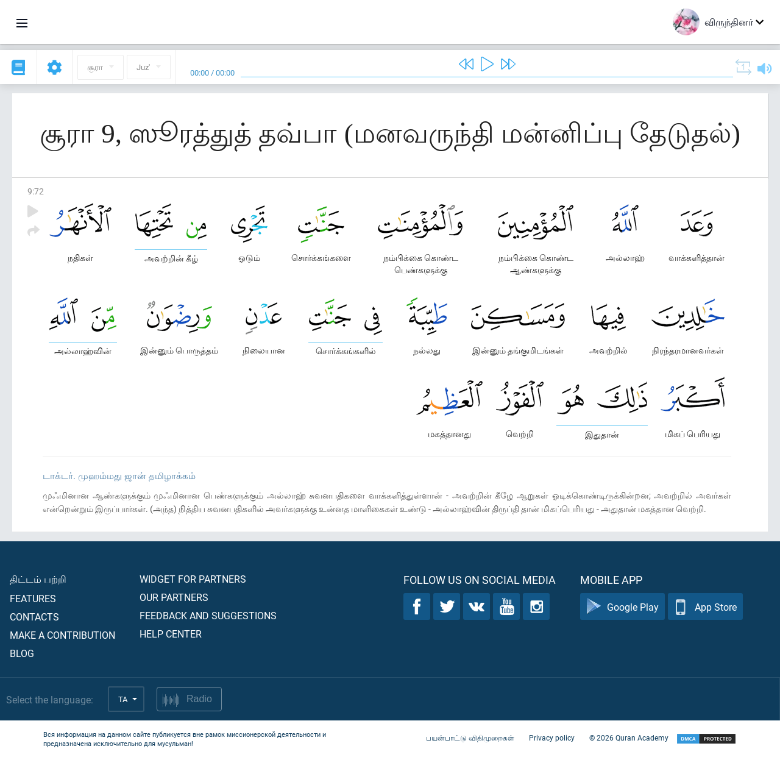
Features (33, 598)
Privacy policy (552, 737)
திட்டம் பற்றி (38, 578)
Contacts (34, 616)
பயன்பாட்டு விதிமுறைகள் (470, 737)
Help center (171, 633)
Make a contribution (62, 634)
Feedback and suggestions (208, 615)
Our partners (174, 597)
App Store (705, 606)
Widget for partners (193, 578)
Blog (22, 653)
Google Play (622, 606)
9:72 (35, 191)
